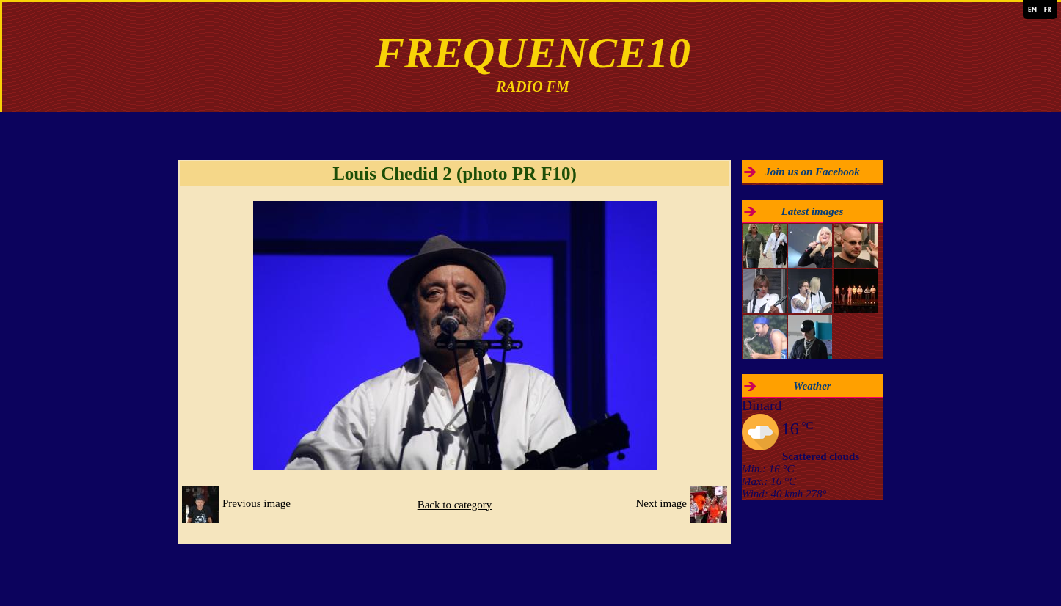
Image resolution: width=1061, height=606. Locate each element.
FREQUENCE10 (532, 53)
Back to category (455, 505)
